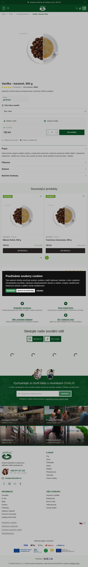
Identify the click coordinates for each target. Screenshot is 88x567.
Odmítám (39, 290)
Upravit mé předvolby (25, 290)
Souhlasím (11, 290)
